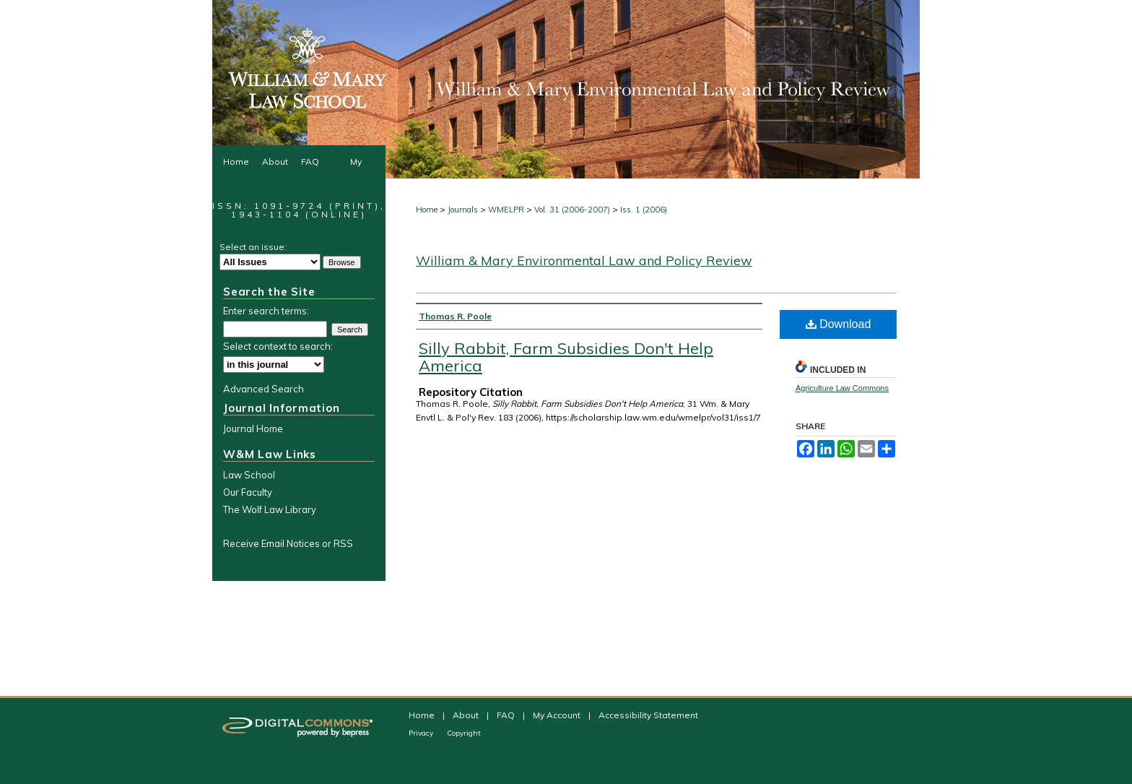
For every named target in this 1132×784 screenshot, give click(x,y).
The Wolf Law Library (269, 509)
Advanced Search (263, 389)
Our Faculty (247, 492)
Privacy (422, 733)
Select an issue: (253, 246)
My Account (558, 715)
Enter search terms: (266, 310)
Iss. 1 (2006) (643, 209)
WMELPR (506, 209)
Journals (463, 209)
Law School (249, 475)
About (467, 715)
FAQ (507, 715)
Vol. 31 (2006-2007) (572, 209)
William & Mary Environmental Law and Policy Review (584, 260)
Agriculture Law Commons (842, 388)
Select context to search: (278, 346)
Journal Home (253, 428)
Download (838, 324)
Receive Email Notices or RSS (288, 543)
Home (426, 209)
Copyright (464, 733)
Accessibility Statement (648, 715)
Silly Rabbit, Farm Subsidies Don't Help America (566, 357)
